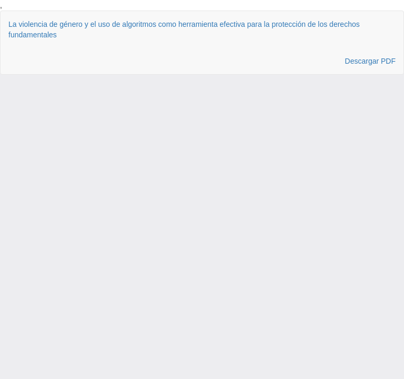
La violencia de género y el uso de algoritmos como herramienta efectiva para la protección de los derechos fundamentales (184, 29)
